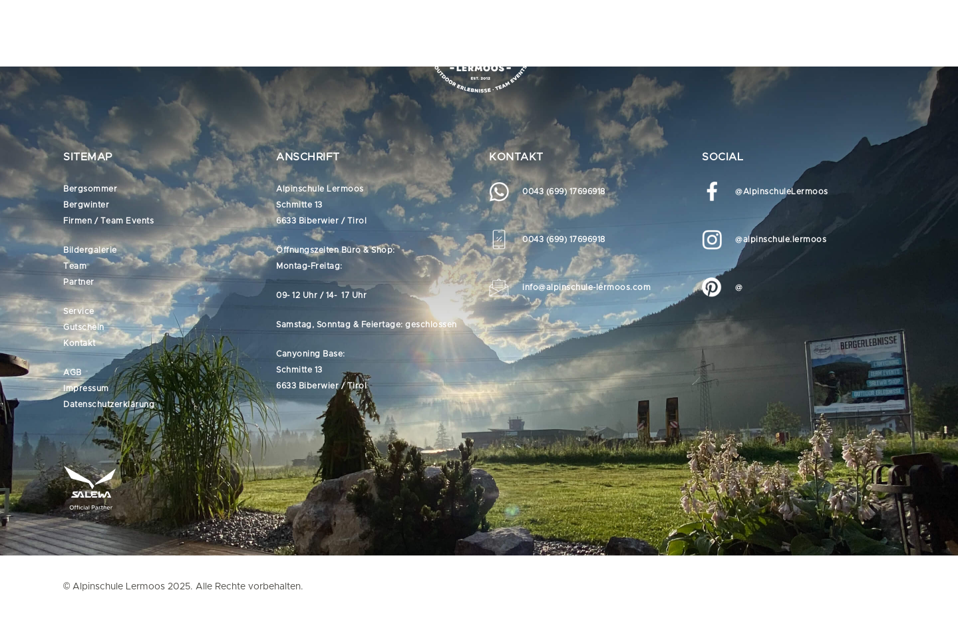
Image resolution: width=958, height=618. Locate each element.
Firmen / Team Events (108, 221)
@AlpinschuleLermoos (781, 192)
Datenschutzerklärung (108, 404)
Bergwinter (86, 205)
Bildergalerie (90, 250)
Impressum (86, 388)
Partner (78, 282)
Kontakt (79, 343)
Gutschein (83, 327)
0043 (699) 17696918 (563, 192)
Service (78, 311)
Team (74, 266)
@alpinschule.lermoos (780, 239)
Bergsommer (90, 189)
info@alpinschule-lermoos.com (586, 287)
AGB (72, 373)
